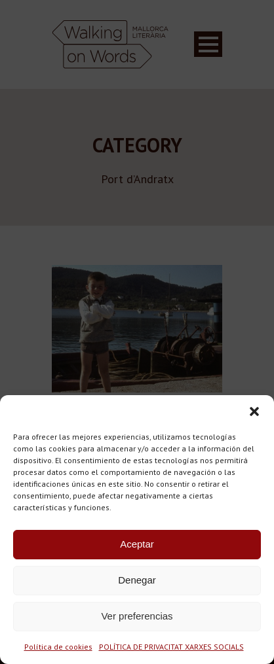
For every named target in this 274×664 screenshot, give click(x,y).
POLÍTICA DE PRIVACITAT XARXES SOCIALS (171, 647)
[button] (254, 411)
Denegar (137, 579)
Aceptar (137, 544)
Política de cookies (58, 647)
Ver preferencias (136, 615)
